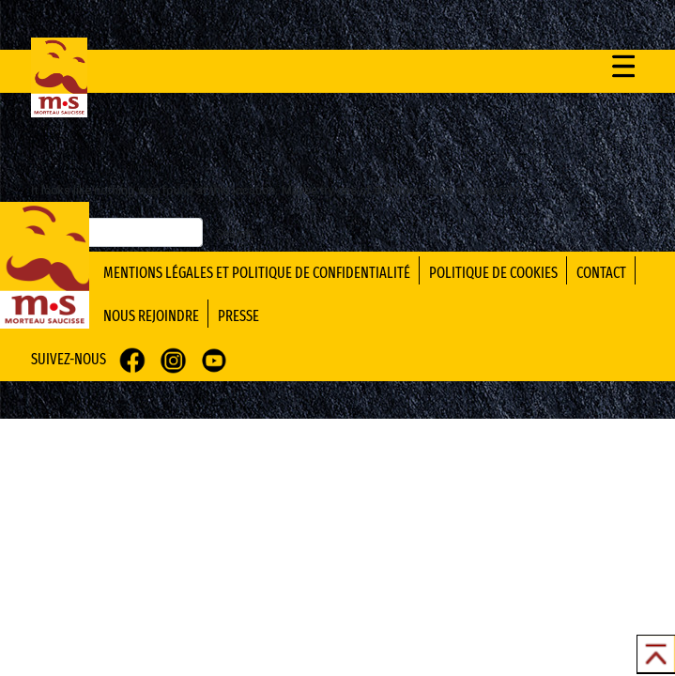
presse (238, 316)
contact (601, 273)
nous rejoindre (151, 316)
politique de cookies (493, 273)
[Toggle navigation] (624, 66)
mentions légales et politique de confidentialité (256, 273)
